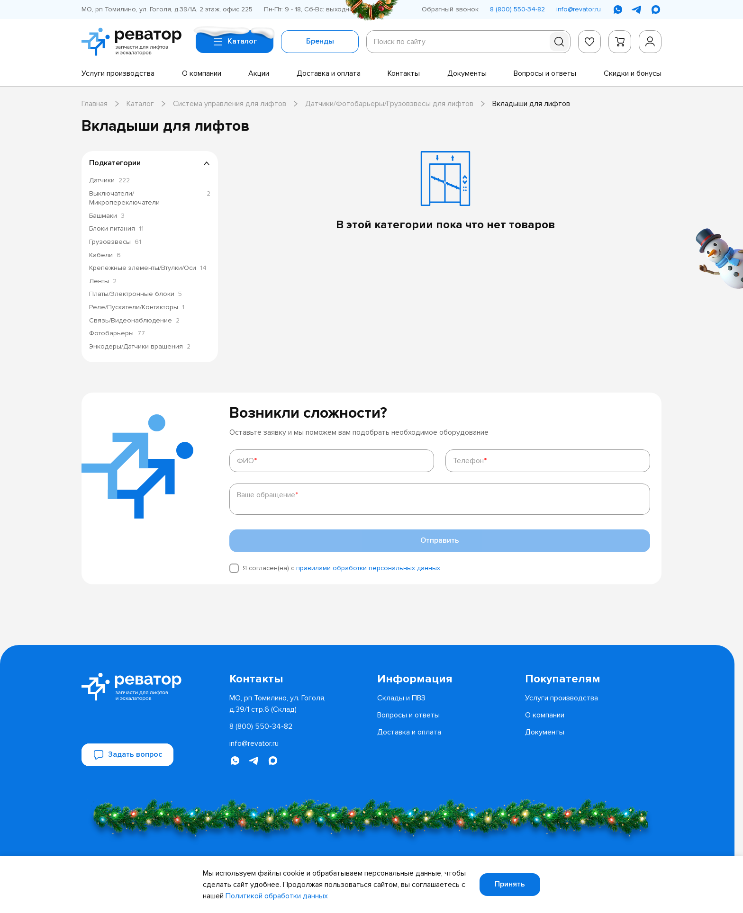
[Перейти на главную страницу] (135, 42)
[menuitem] (118, 73)
